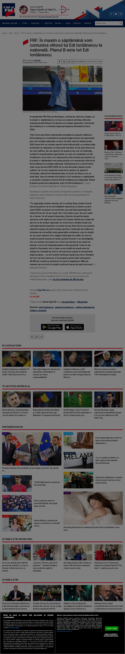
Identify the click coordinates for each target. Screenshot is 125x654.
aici (28, 641)
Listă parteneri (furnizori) (64, 631)
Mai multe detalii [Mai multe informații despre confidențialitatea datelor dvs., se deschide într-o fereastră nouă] (14, 627)
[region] (62, 633)
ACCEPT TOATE (112, 628)
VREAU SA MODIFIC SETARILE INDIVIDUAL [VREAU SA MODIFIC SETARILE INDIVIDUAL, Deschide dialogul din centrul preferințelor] (111, 635)
